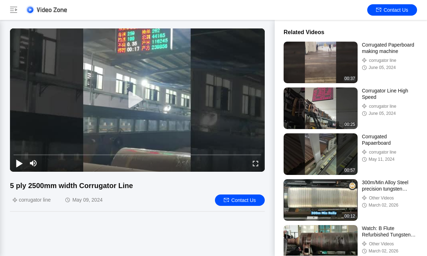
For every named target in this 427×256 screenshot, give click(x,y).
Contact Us (392, 10)
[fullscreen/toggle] (255, 163)
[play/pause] (19, 163)
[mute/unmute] (33, 163)
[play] (137, 100)
